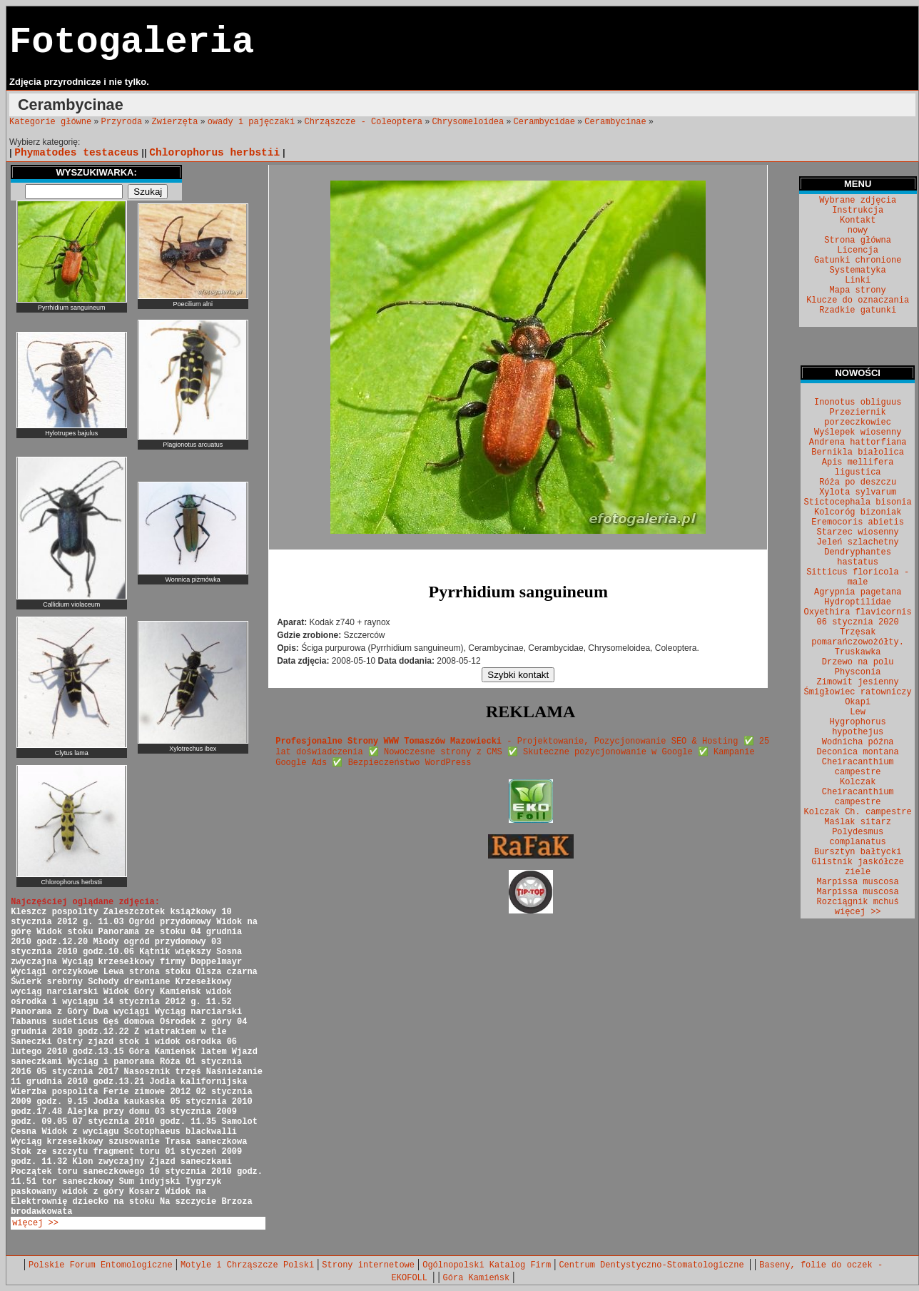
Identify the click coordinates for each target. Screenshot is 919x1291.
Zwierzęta (175, 122)
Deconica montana (858, 752)
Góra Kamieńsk (476, 1278)
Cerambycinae (615, 122)
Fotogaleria (131, 42)
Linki (857, 280)
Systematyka (858, 270)
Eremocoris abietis (857, 522)
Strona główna (857, 240)
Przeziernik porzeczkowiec (857, 417)
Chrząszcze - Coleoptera (363, 122)
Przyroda (122, 122)
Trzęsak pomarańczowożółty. (857, 637)
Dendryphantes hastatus (857, 557)
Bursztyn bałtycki (857, 852)
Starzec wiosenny (858, 532)
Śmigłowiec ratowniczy (858, 692)
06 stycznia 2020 (858, 622)
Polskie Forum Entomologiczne (101, 1265)
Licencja (857, 250)
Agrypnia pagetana (857, 592)
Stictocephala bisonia (858, 502)
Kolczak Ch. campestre (858, 812)
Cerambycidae (544, 122)
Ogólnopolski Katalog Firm (486, 1265)
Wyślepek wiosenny (857, 432)
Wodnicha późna (858, 742)
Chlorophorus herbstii (214, 152)
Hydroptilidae (857, 602)
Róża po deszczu (857, 482)
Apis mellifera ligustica (858, 467)
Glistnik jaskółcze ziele (857, 867)
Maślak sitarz (857, 822)
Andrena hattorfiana (858, 442)
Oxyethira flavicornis (858, 612)
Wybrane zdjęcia (857, 201)
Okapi (857, 702)
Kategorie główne (50, 122)
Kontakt (857, 221)
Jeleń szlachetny (858, 542)
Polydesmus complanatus (858, 837)
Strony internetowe (368, 1265)
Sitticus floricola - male (857, 577)
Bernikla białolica (857, 452)
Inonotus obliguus (857, 402)
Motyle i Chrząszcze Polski (247, 1265)
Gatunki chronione (857, 260)
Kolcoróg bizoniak (857, 512)
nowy (858, 231)
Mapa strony (858, 290)
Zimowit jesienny (858, 682)
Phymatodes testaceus (76, 152)
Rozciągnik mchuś (858, 902)
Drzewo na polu (858, 662)
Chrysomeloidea (468, 122)
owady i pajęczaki (251, 122)
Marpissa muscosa (858, 882)
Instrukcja (857, 211)
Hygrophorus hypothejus (858, 727)
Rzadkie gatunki (857, 310)
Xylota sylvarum (857, 492)
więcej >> (35, 1223)
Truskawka (858, 652)
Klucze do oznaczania (857, 300)
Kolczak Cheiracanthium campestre (858, 792)
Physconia (858, 672)
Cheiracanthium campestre (858, 767)
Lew (857, 712)
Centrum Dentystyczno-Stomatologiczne (653, 1265)
